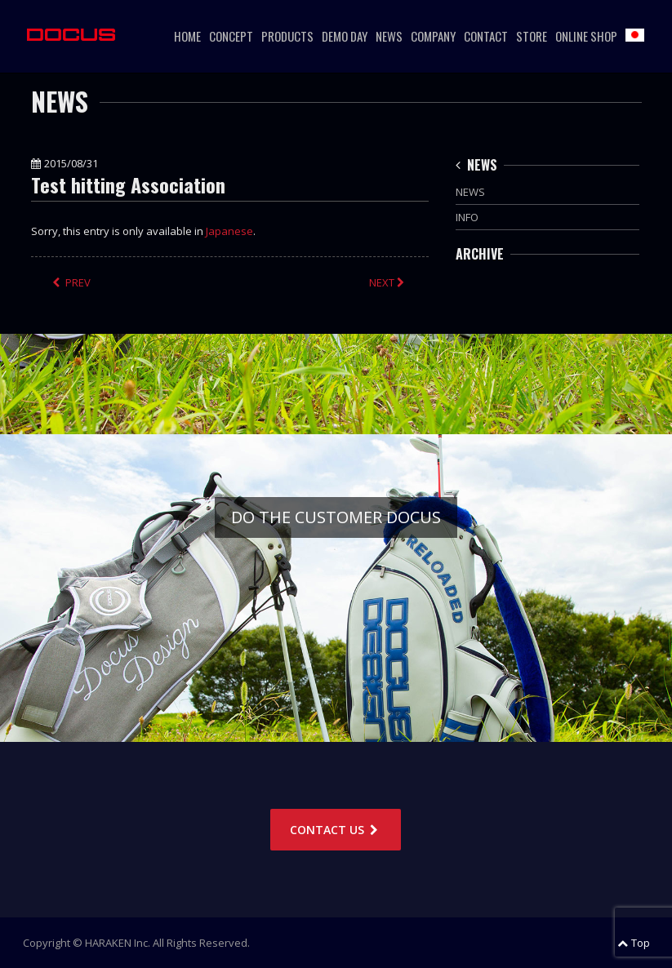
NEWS (389, 36)
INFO (467, 217)
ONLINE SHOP (586, 36)
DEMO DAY (344, 36)
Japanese (229, 231)
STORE (531, 36)
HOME (187, 36)
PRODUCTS (287, 36)
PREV (71, 282)
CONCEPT (231, 36)
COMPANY (433, 36)
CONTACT (486, 36)
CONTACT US (335, 829)
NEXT (388, 282)
